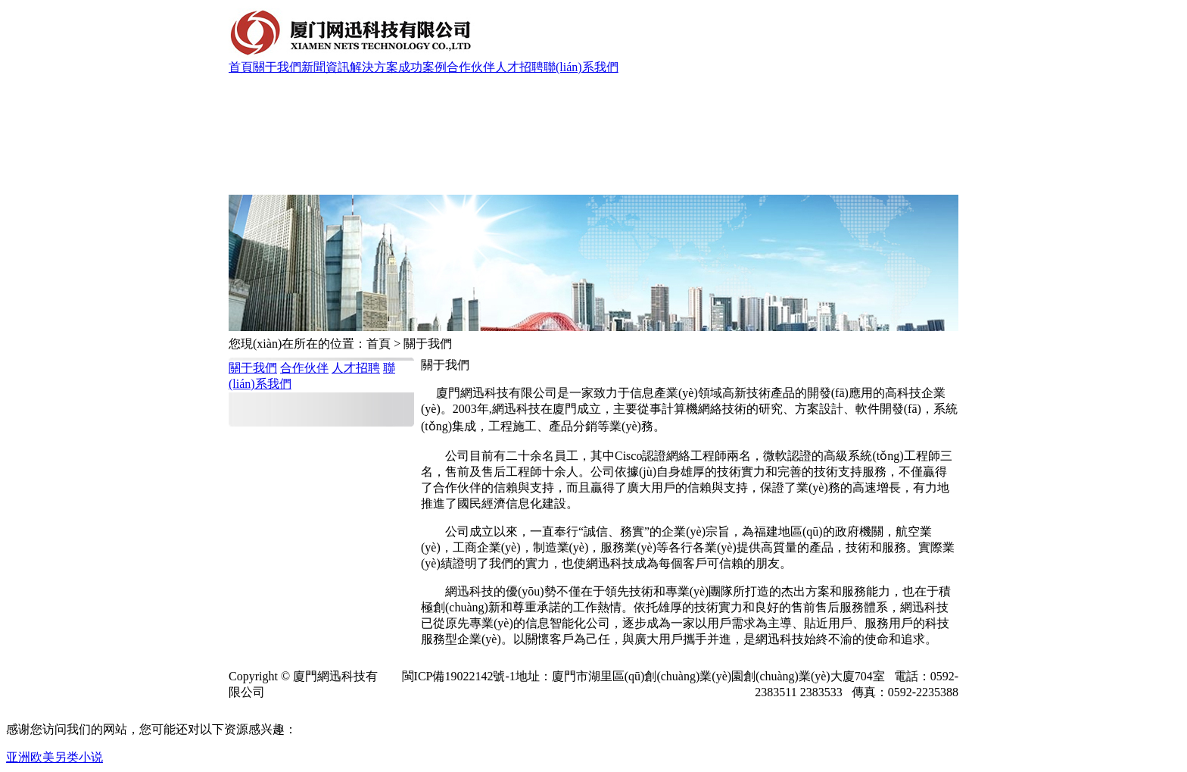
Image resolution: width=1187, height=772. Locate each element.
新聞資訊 (325, 67)
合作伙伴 (471, 67)
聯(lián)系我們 (581, 67)
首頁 (241, 67)
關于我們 (277, 67)
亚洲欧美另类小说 (54, 757)
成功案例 (422, 67)
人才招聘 (519, 67)
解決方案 (374, 67)
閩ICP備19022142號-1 (459, 676)
